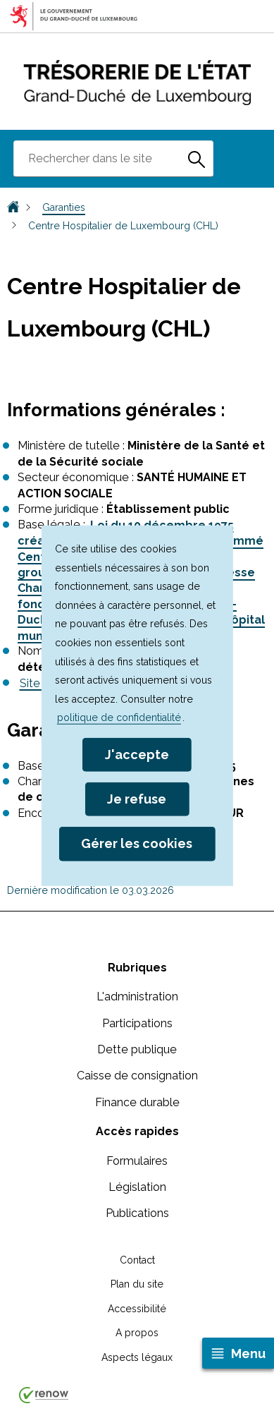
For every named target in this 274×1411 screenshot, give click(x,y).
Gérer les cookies (136, 843)
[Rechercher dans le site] (196, 158)
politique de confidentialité (119, 717)
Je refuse (136, 799)
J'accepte (137, 754)
